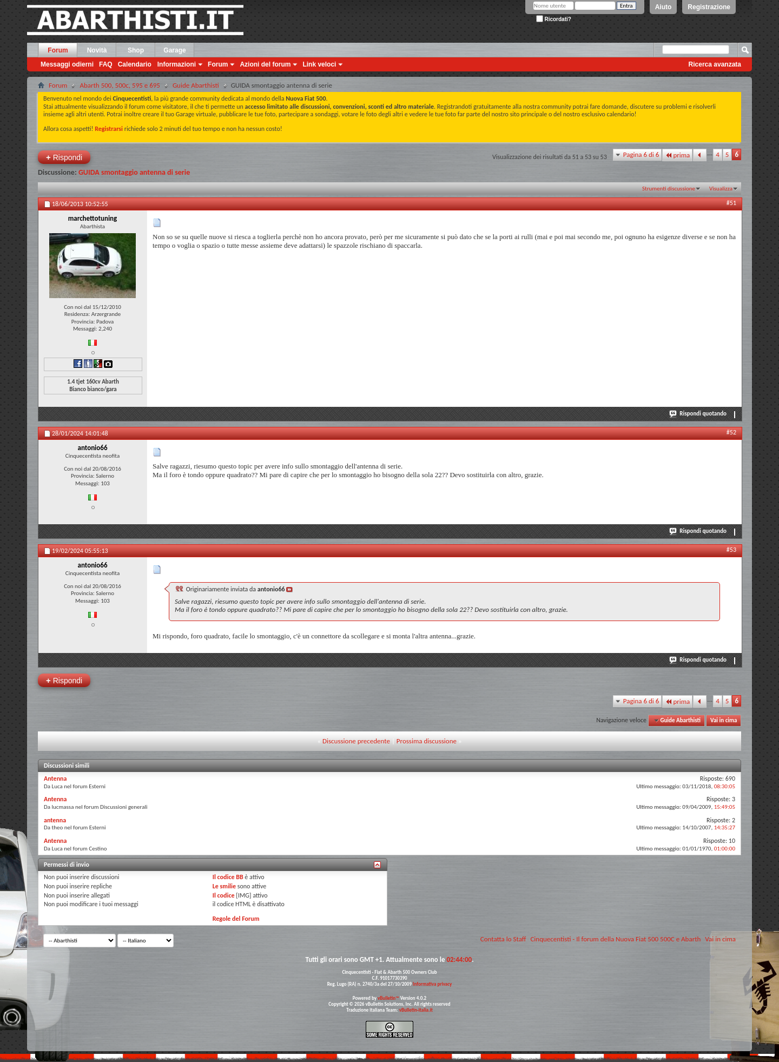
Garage (174, 50)
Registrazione (709, 7)
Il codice (224, 895)
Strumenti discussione (668, 188)
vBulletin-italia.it (416, 1010)
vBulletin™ (388, 998)
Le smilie (224, 886)
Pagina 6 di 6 (641, 154)
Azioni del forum (265, 64)
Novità (97, 50)
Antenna (55, 778)
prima (677, 155)
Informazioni (176, 64)
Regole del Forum (236, 918)
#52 (731, 432)
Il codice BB (228, 877)
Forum (58, 50)
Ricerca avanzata (715, 64)
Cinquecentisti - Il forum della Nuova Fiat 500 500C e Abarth (615, 939)
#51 (731, 203)
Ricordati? (553, 19)
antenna (55, 820)
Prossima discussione (427, 741)
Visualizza (720, 188)
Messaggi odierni (67, 64)
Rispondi (64, 157)
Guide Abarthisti (196, 85)
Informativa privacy (432, 984)
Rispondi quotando (698, 413)
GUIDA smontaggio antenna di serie (134, 172)
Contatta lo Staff (503, 939)
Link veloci (319, 64)
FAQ (106, 64)
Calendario (134, 64)
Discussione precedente (356, 741)
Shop (136, 50)
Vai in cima (723, 720)
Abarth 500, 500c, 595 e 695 (120, 85)
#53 (731, 549)
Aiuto (663, 7)
